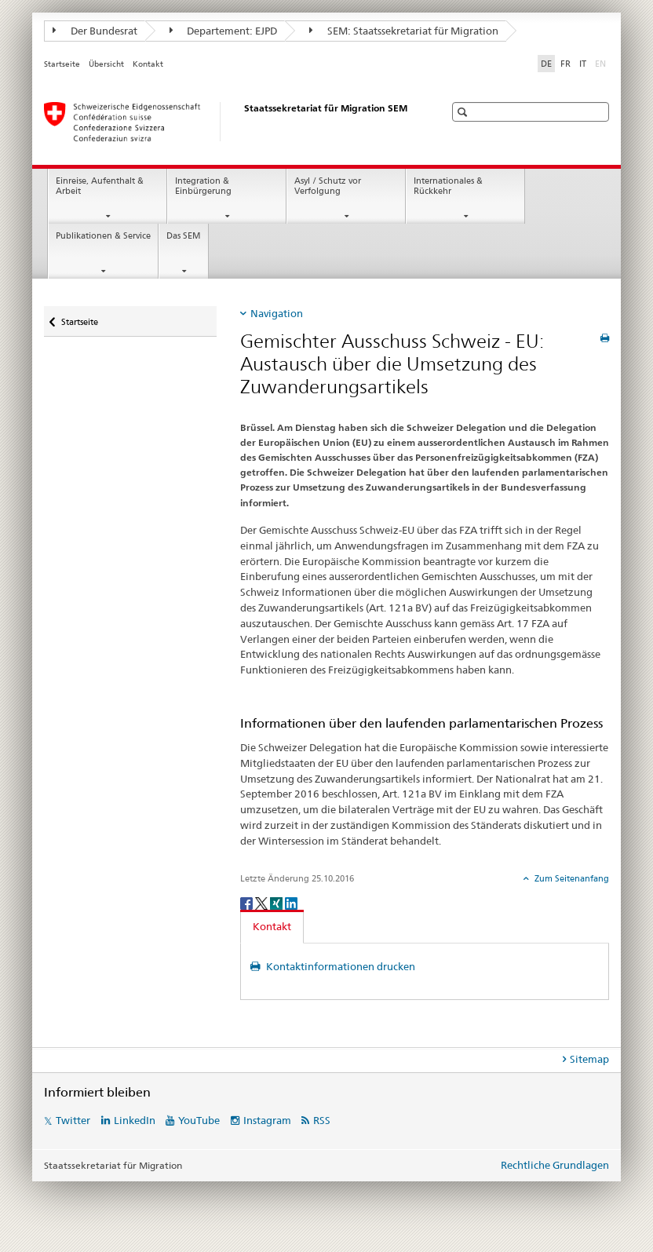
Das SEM (183, 236)
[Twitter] (262, 902)
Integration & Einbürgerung (203, 186)
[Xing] (277, 902)
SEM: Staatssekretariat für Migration (403, 30)
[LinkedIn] (291, 902)
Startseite (62, 64)
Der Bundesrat (95, 30)
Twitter (73, 1120)
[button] (464, 112)
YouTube (199, 1120)
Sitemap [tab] (589, 1059)
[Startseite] (228, 121)
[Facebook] (247, 902)
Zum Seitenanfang (570, 878)
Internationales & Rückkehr (448, 186)
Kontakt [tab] (272, 926)
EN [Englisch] (602, 63)
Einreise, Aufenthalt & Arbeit (100, 186)
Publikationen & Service (103, 236)
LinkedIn (134, 1120)
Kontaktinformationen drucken (339, 966)
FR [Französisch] (565, 63)
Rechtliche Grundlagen (555, 1165)
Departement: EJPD (224, 30)
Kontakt (148, 64)
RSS (321, 1120)
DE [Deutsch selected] (546, 63)
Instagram (267, 1120)
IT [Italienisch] (582, 63)
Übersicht (106, 64)
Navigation (276, 313)
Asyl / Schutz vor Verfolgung (327, 186)
